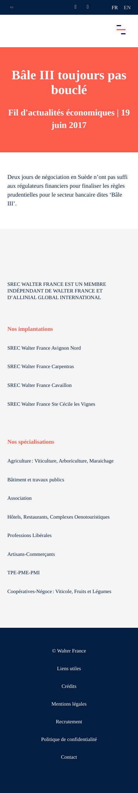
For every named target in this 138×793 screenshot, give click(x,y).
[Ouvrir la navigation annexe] (11, 7)
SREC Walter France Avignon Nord (44, 348)
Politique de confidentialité (69, 739)
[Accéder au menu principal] (121, 29)
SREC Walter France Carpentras (40, 367)
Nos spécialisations (30, 442)
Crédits (68, 686)
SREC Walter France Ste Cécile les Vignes (51, 404)
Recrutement (69, 722)
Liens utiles (69, 669)
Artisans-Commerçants (31, 554)
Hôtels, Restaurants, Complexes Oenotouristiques (59, 517)
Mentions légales (69, 704)
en (127, 8)
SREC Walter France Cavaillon (39, 385)
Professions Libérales (30, 536)
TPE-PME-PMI (24, 573)
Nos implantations (30, 329)
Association (19, 498)
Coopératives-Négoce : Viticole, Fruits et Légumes (60, 592)
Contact (69, 757)
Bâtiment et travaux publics (35, 480)
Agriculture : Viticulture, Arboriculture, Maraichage (61, 461)
